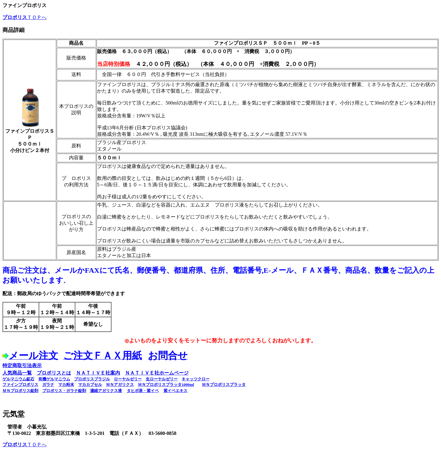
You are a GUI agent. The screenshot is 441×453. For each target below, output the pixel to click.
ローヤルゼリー (128, 379)
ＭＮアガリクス (120, 384)
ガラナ (48, 384)
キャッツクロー (195, 379)
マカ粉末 (66, 384)
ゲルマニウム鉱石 (18, 379)
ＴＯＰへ (24, 17)
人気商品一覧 (17, 372)
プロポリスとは (54, 372)
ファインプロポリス (20, 384)
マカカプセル (90, 384)
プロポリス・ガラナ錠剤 (64, 390)
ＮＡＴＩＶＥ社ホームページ (157, 372)
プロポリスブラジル (92, 379)
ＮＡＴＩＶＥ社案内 (98, 372)
